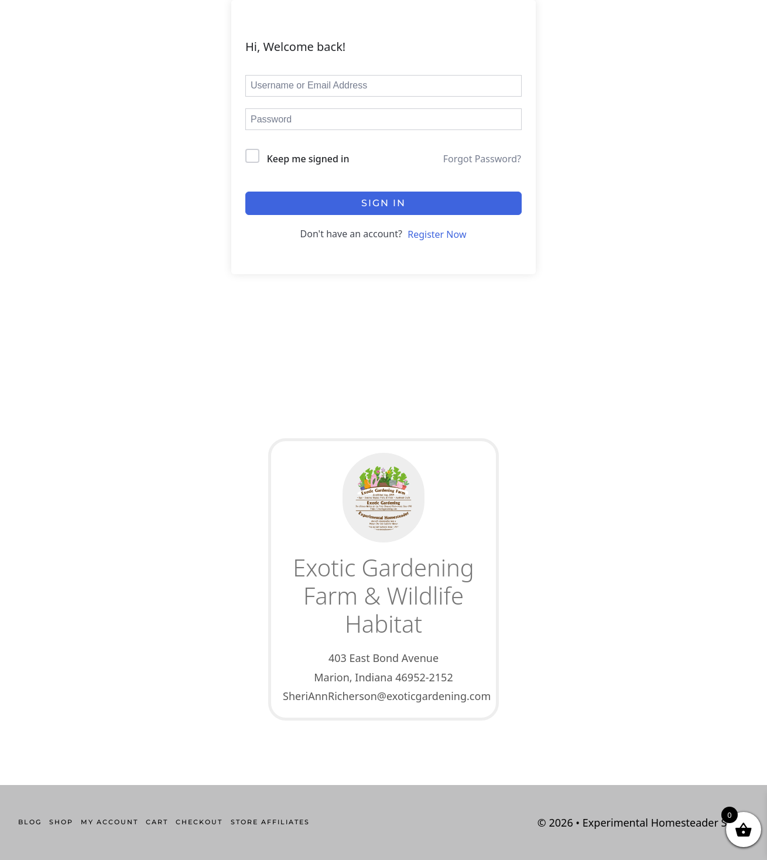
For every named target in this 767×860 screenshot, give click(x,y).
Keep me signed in (308, 158)
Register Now (437, 234)
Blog (30, 822)
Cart (157, 822)
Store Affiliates (270, 822)
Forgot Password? (482, 158)
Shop (61, 822)
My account (109, 822)
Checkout (199, 822)
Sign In (383, 203)
